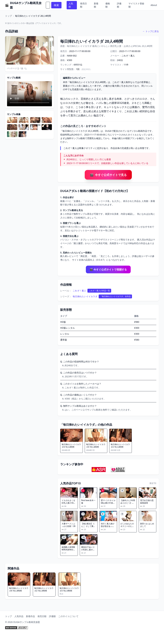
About (154, 5)
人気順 (71, 5)
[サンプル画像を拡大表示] (12, 120)
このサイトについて (68, 616)
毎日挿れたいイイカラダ (85, 296)
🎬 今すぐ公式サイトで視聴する (108, 269)
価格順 (107, 5)
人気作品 (18, 616)
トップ (8, 15)
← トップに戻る (151, 31)
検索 (56, 5)
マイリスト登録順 (136, 5)
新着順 (96, 5)
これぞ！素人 (79, 290)
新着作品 (30, 616)
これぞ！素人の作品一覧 (99, 290)
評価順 (119, 5)
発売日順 (83, 5)
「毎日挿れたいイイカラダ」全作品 (115, 296)
